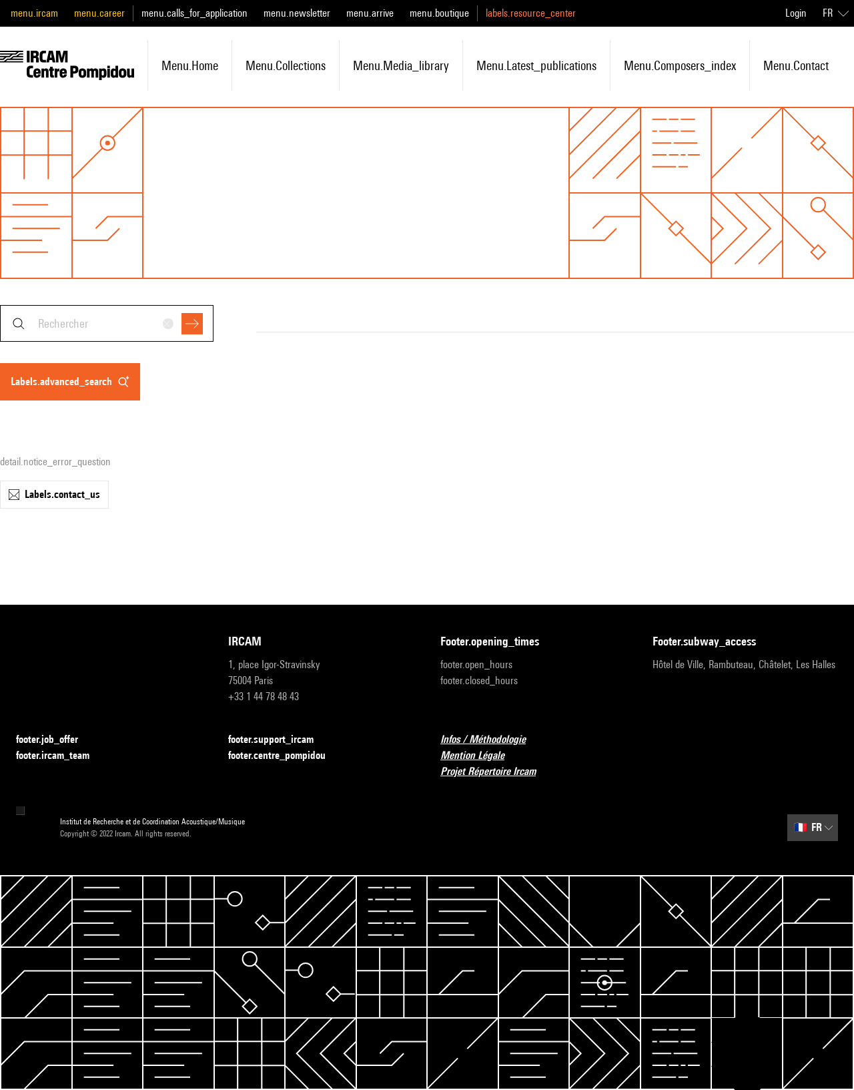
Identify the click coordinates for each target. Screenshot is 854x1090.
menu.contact (796, 65)
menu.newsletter (297, 13)
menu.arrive (370, 13)
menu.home (189, 65)
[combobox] (107, 323)
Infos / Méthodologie (491, 740)
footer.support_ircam (279, 740)
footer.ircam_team (60, 756)
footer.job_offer (55, 740)
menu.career (99, 13)
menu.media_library (401, 65)
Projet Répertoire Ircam (496, 772)
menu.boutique (439, 13)
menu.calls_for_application (194, 13)
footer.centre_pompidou (285, 756)
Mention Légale (480, 756)
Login (796, 13)
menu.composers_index (680, 65)
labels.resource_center (531, 13)
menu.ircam (34, 13)
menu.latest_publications (536, 65)
